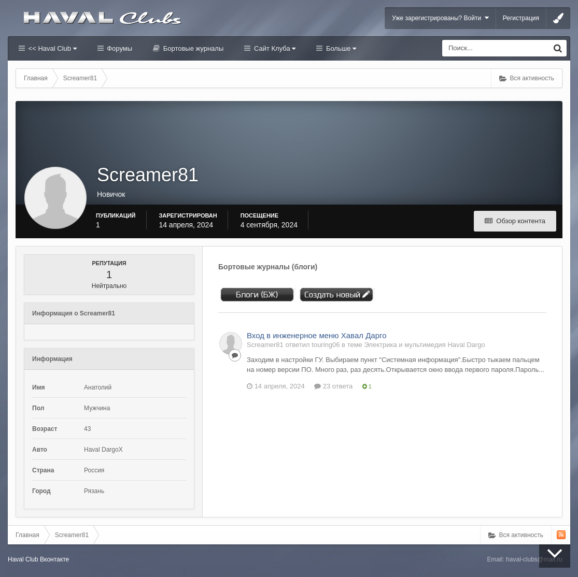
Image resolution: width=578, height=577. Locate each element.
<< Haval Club (51, 48)
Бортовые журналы (192, 48)
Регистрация (521, 18)
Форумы (118, 48)
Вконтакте (54, 559)
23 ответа (333, 386)
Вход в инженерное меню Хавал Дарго (316, 335)
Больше (340, 48)
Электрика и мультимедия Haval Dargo (424, 345)
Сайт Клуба (273, 48)
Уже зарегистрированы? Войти (440, 18)
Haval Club (23, 559)
